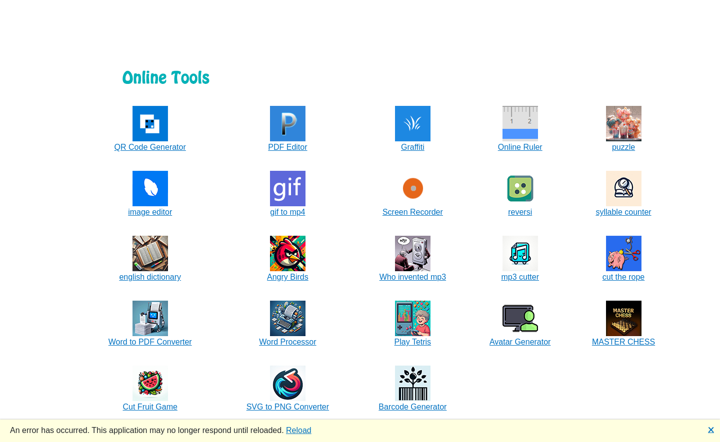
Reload (299, 430)
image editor (150, 212)
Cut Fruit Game (150, 407)
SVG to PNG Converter (287, 407)
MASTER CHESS (623, 342)
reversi (520, 212)
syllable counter (623, 212)
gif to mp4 (287, 212)
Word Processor (287, 342)
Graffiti (412, 147)
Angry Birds (287, 277)
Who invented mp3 (413, 277)
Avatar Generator (520, 342)
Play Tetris (413, 342)
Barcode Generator (412, 407)
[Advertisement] (360, 22)
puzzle (623, 147)
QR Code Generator (150, 147)
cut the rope (623, 277)
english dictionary (150, 277)
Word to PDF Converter (150, 342)
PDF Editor (287, 147)
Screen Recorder (412, 212)
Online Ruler (520, 147)
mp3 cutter (520, 277)
